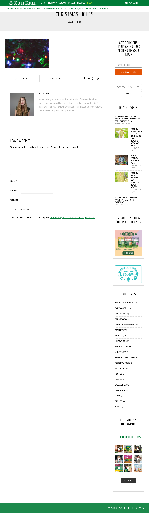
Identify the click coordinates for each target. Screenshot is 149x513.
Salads (118, 379)
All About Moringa (124, 303)
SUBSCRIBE (128, 72)
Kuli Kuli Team (121, 347)
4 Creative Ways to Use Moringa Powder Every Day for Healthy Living (127, 119)
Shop (43, 3)
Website (14, 200)
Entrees (119, 336)
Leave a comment (56, 78)
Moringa (52, 3)
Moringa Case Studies (125, 357)
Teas (70, 9)
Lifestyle (119, 352)
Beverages (120, 314)
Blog (90, 3)
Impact (71, 3)
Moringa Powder (33, 9)
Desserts (119, 330)
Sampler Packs (83, 9)
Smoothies (120, 390)
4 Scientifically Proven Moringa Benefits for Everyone (126, 200)
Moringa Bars (14, 9)
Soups (118, 396)
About (62, 3)
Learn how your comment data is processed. (72, 217)
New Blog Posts (122, 363)
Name (13, 181)
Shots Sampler (101, 9)
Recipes (81, 3)
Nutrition (119, 368)
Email (13, 191)
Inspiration (120, 341)
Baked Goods (121, 308)
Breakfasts (120, 319)
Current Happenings (124, 325)
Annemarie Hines (23, 78)
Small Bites (120, 385)
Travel (118, 407)
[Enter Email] (128, 65)
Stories (118, 401)
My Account (131, 3)
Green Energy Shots (55, 9)
